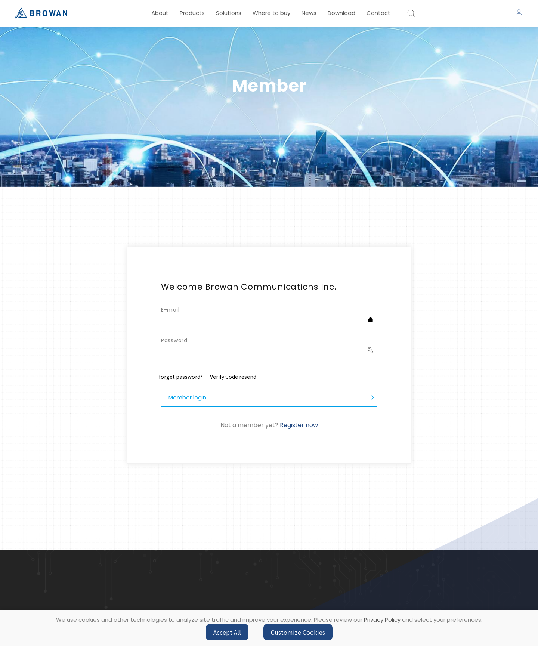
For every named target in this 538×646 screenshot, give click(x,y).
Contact (378, 13)
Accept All (227, 632)
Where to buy (271, 13)
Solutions (228, 13)
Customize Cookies (298, 632)
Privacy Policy (382, 620)
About (159, 13)
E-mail (170, 309)
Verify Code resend (233, 376)
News (309, 13)
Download (341, 13)
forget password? (180, 376)
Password (174, 340)
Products (192, 13)
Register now (299, 425)
